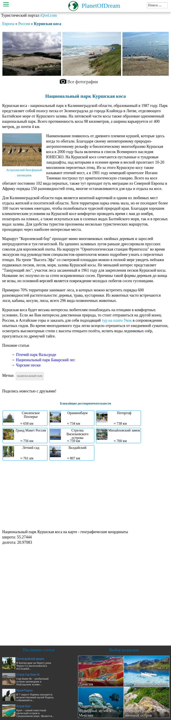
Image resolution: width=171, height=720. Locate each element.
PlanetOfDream (101, 5)
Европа (8, 24)
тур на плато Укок (117, 320)
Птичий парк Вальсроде (36, 354)
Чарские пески (28, 365)
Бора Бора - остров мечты (146, 684)
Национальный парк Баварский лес (45, 360)
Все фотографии (82, 81)
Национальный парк (29, 376)
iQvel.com (48, 15)
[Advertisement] (84, 494)
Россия (24, 24)
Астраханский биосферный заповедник (24, 172)
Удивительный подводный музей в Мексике (95, 711)
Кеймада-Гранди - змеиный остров (140, 713)
